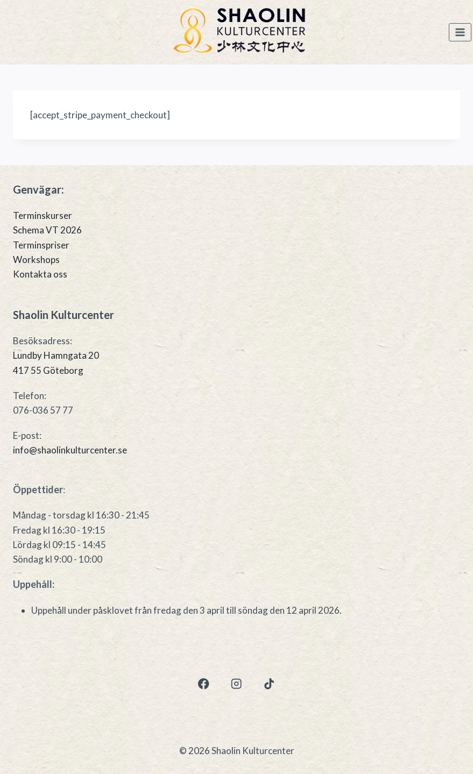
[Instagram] (236, 684)
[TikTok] (269, 684)
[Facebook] (204, 684)
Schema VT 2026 (47, 230)
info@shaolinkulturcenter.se (70, 450)
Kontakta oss (40, 274)
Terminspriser (41, 245)
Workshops (36, 259)
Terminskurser (42, 215)
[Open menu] (460, 32)
